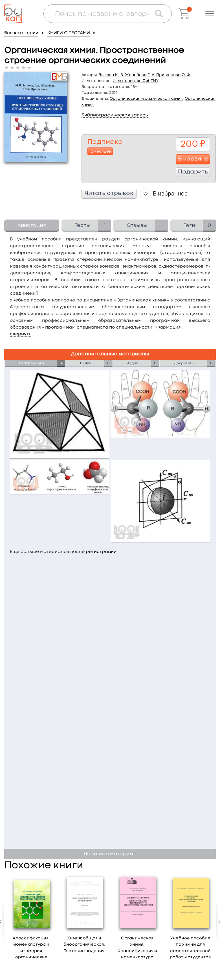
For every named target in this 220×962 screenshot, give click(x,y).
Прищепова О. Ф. (173, 75)
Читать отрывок (109, 193)
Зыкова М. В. (111, 75)
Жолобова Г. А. (140, 75)
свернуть (20, 334)
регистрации (101, 552)
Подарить (193, 172)
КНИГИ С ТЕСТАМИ (68, 33)
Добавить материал (110, 854)
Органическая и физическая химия (146, 98)
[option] (84, 916)
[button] (209, 13)
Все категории (21, 33)
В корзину (193, 159)
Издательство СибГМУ (136, 80)
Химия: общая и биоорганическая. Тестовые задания (84, 945)
